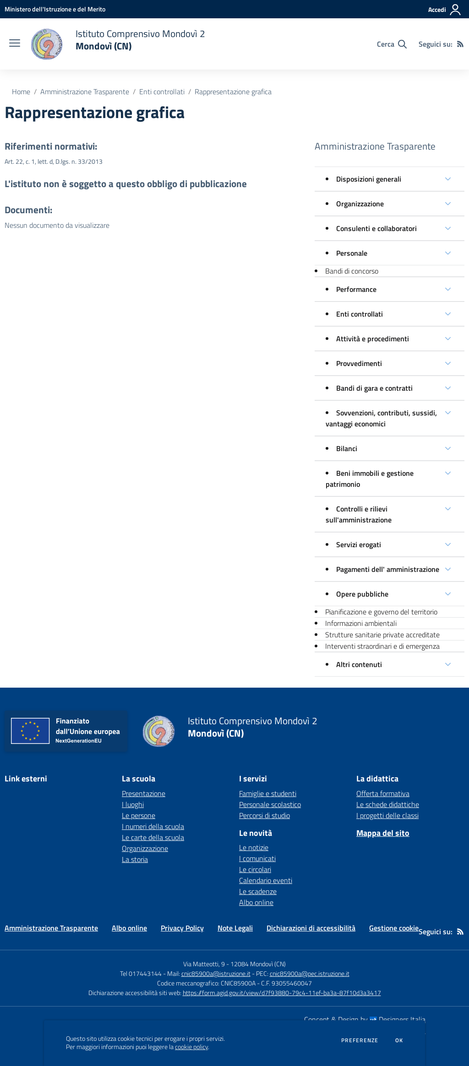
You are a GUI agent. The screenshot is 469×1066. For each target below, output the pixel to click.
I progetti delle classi (387, 815)
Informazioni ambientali (361, 623)
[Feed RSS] (460, 44)
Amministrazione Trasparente (84, 91)
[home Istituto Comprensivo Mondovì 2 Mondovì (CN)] (117, 43)
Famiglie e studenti (267, 793)
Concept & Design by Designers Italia (364, 1019)
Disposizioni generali (368, 178)
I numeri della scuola (153, 826)
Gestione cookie (394, 927)
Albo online (256, 902)
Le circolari (255, 869)
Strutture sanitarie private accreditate (382, 634)
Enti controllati (162, 91)
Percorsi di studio (264, 815)
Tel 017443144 (141, 973)
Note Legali (235, 927)
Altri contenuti (359, 664)
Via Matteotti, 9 (204, 964)
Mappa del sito (382, 833)
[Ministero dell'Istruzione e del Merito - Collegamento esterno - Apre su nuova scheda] (55, 9)
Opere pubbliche (362, 593)
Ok (399, 1040)
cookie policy (191, 1047)
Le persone (138, 815)
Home (21, 91)
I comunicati (257, 858)
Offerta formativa (382, 793)
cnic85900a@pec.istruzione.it (309, 973)
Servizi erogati (358, 544)
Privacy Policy (182, 927)
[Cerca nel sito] (391, 44)
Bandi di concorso (351, 270)
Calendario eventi (265, 880)
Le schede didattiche (387, 804)
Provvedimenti (359, 363)
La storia (135, 859)
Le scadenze (258, 891)
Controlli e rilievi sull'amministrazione (359, 514)
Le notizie (253, 847)
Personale (351, 253)
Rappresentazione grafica (233, 91)
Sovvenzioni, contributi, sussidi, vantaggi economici (381, 418)
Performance (356, 289)
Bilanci (346, 448)
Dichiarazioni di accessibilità (311, 927)
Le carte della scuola (153, 837)
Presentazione (143, 793)
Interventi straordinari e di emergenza (382, 646)
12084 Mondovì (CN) (258, 964)
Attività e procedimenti (372, 338)
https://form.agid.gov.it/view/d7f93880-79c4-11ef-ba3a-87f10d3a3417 (282, 992)
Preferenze (359, 1040)
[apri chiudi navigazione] (14, 43)
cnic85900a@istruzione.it (216, 973)
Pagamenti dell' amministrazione (387, 569)
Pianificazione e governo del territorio (381, 611)
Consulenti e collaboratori (376, 228)
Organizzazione (360, 203)
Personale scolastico (270, 804)
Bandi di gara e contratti (374, 387)
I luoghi (133, 804)
